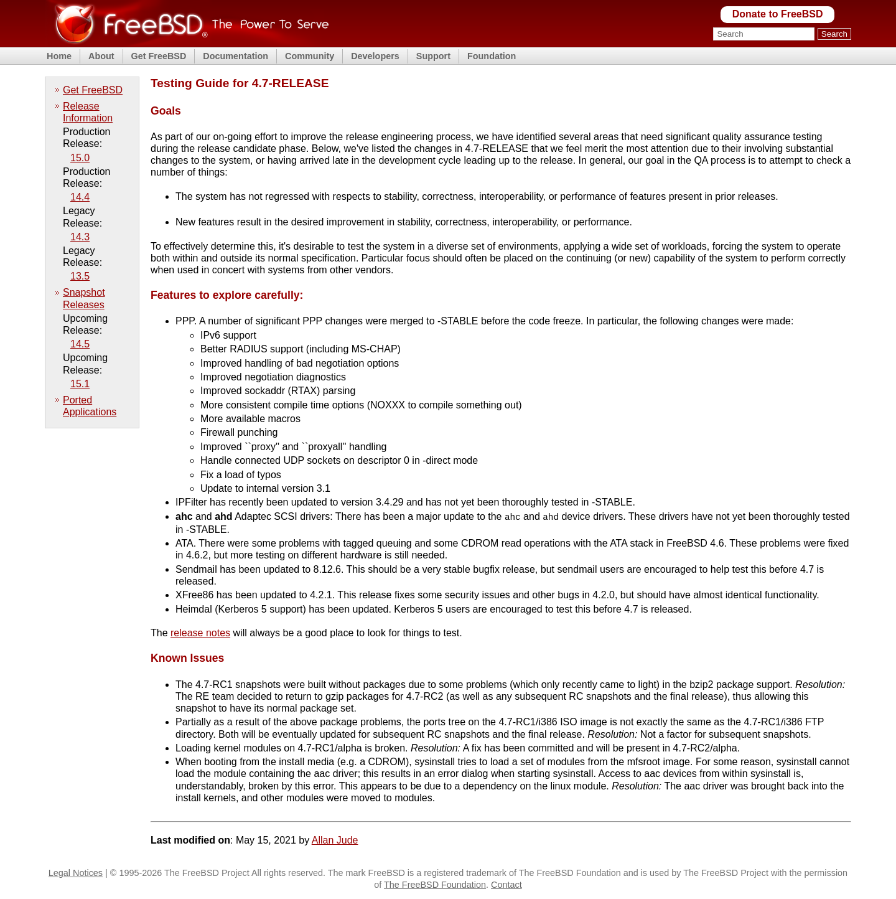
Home (59, 56)
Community (309, 56)
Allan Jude (335, 839)
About (101, 56)
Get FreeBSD (159, 56)
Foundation (491, 56)
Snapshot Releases (84, 298)
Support (433, 56)
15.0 (80, 158)
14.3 (80, 237)
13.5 (80, 276)
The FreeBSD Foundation (435, 883)
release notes (200, 631)
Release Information (88, 112)
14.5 (80, 344)
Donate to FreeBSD (777, 14)
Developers (375, 56)
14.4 (80, 197)
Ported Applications (89, 406)
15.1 (80, 384)
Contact (506, 883)
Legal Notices (76, 872)
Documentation (235, 56)
